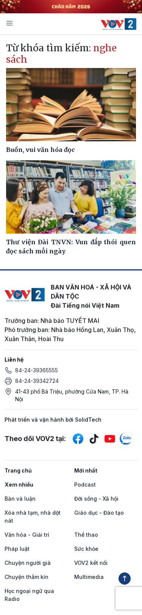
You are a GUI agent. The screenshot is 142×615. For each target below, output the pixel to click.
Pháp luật (17, 548)
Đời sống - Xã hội (96, 498)
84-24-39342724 (37, 381)
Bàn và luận (20, 498)
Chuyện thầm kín (26, 577)
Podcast (85, 484)
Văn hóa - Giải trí (27, 534)
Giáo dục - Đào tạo (99, 512)
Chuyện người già (28, 563)
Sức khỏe (86, 548)
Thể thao (86, 534)
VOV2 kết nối (91, 563)
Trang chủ (18, 470)
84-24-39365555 (36, 370)
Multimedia (89, 577)
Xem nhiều (19, 484)
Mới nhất (85, 470)
